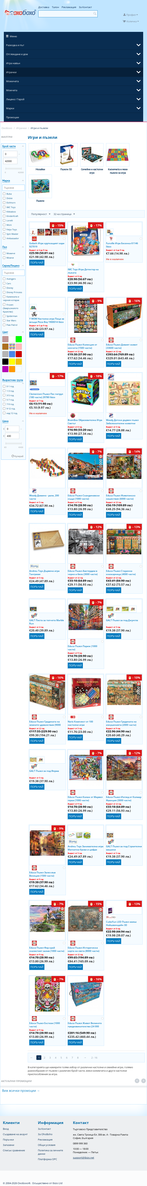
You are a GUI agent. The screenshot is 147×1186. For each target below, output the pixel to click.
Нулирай (18, 456)
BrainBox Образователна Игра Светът (85, 421)
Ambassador (11, 238)
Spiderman (10, 316)
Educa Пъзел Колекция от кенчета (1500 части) (82, 346)
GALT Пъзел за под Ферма (44, 771)
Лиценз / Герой (15, 99)
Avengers (9, 278)
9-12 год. (9, 408)
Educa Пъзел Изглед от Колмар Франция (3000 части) (123, 798)
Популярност (40, 214)
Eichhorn (9, 202)
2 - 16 (94, 1057)
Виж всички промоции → (21, 1090)
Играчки (11, 72)
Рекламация (69, 7)
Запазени (8, 1145)
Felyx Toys (10, 229)
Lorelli (8, 220)
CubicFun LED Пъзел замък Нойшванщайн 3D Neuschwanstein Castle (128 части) (122, 923)
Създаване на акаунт (15, 1134)
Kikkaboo (9, 211)
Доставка (43, 7)
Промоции (12, 117)
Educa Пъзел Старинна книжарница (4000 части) (121, 572)
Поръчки (8, 1139)
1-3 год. (8, 390)
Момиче (9, 253)
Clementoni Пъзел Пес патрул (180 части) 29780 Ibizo (46, 395)
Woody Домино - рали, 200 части (44, 497)
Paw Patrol (10, 324)
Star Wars (9, 320)
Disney (8, 287)
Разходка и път (15, 45)
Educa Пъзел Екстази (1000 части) (44, 1025)
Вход (6, 1129)
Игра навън (13, 63)
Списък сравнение (14, 1150)
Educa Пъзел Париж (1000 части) (82, 648)
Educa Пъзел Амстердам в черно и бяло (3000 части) (83, 572)
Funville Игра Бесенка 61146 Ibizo (122, 245)
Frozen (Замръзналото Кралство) (10, 308)
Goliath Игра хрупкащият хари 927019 (46, 245)
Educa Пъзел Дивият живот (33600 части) (121, 346)
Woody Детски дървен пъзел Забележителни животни (122, 421)
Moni (7, 224)
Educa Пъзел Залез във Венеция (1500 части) (42, 874)
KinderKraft (10, 216)
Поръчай (36, 262)
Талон (55, 7)
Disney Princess (12, 292)
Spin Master (10, 233)
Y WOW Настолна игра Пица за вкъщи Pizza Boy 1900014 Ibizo (46, 320)
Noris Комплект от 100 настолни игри (80, 723)
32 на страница (64, 214)
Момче (8, 257)
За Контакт (85, 7)
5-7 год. (8, 399)
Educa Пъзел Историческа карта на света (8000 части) (83, 949)
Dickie (7, 198)
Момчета (11, 90)
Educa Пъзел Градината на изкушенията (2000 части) (121, 723)
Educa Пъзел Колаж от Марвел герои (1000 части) (85, 798)
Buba (7, 193)
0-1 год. (8, 386)
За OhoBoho (45, 1134)
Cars (7, 283)
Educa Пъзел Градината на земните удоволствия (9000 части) (45, 723)
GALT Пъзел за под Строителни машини (124, 848)
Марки (10, 108)
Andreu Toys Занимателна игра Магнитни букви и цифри (85, 848)
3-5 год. (8, 395)
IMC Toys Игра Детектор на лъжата (83, 271)
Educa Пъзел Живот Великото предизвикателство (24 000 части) (85, 1025)
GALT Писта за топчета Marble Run (46, 622)
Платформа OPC (47, 1159)
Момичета (12, 81)
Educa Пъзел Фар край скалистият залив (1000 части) (46, 949)
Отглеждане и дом (17, 54)
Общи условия (46, 1145)
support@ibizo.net (83, 1157)
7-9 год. (8, 404)
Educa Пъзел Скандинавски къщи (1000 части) (84, 497)
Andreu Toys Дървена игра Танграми (44, 572)
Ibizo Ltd (57, 1183)
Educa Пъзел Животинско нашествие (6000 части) (120, 497)
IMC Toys (9, 207)
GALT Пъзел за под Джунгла (122, 620)
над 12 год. (10, 413)
